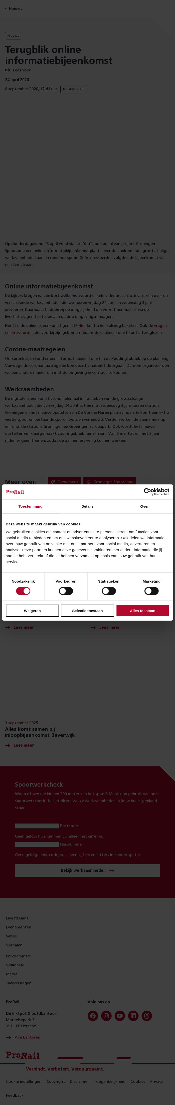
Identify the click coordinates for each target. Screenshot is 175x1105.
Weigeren (32, 611)
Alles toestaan (142, 611)
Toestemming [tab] (30, 506)
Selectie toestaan (87, 611)
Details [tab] (87, 506)
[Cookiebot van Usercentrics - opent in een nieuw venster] (147, 491)
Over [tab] (144, 506)
